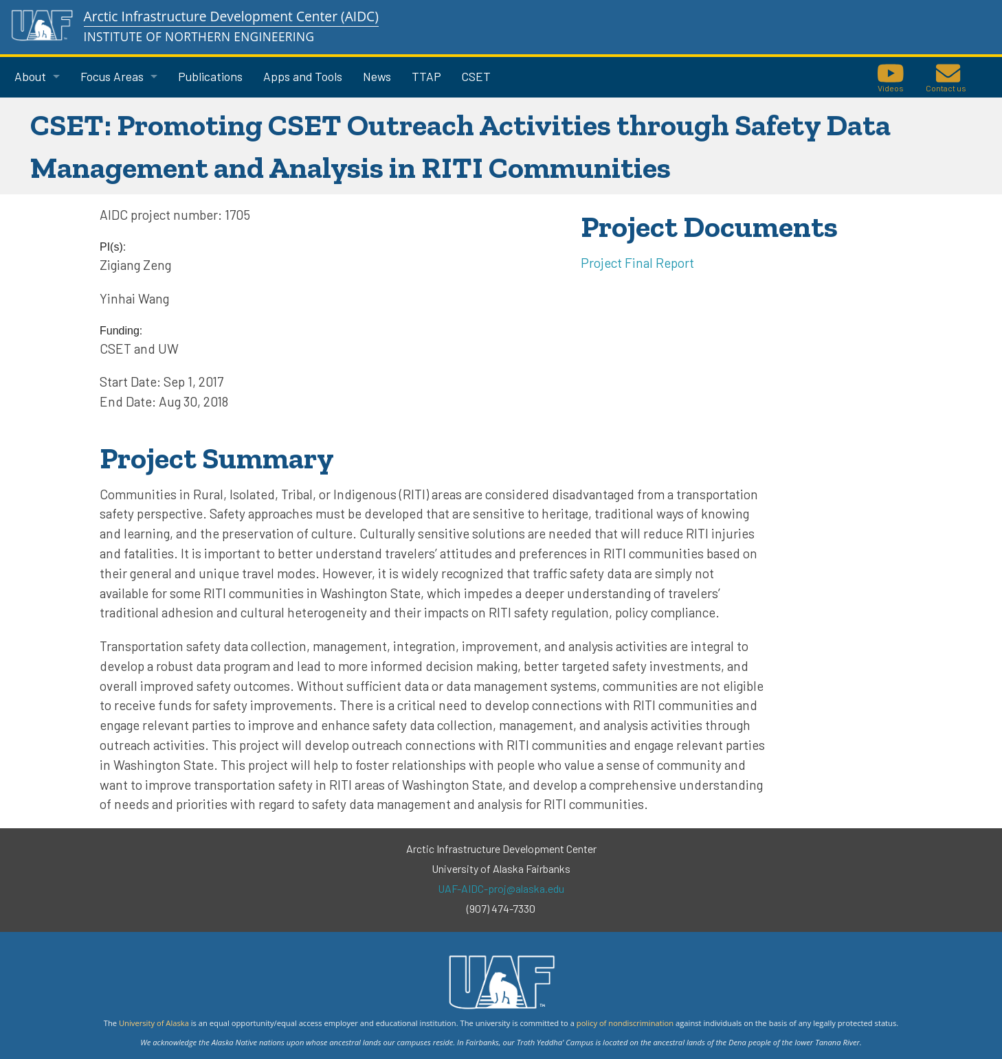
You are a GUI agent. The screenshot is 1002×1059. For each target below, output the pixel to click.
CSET (476, 76)
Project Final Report (637, 263)
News (377, 76)
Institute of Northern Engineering (199, 37)
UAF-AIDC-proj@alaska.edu (501, 888)
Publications (210, 76)
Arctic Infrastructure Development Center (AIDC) (231, 16)
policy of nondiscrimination (625, 1023)
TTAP (426, 76)
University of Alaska (154, 1023)
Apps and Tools (302, 76)
